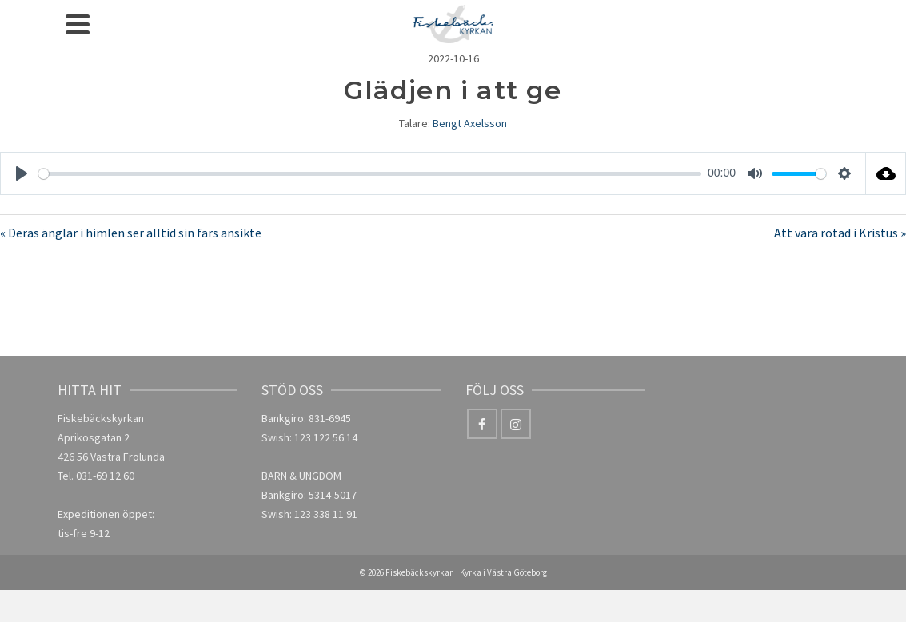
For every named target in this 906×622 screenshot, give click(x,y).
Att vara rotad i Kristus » (840, 233)
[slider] (369, 173)
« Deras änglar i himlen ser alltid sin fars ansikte (130, 233)
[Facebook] (482, 424)
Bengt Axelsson (470, 123)
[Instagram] (516, 424)
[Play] (21, 173)
